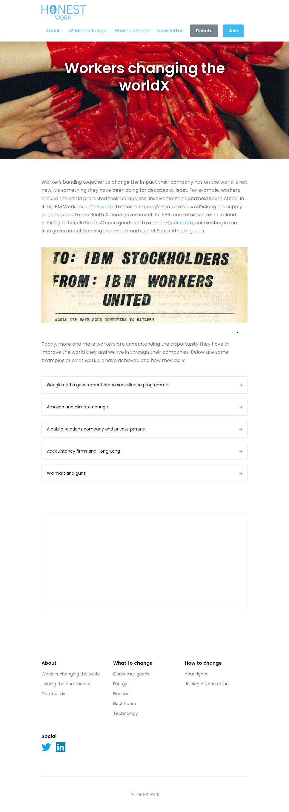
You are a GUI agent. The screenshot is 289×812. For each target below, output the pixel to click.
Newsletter (170, 30)
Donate (204, 31)
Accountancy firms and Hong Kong (145, 451)
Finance (121, 694)
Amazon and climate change (145, 407)
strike (186, 222)
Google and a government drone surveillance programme (145, 385)
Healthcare (124, 704)
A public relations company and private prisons (145, 429)
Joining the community (65, 684)
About (53, 30)
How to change (132, 30)
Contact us (53, 694)
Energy (120, 684)
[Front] (63, 10)
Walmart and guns (145, 473)
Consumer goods (131, 674)
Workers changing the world (70, 674)
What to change (87, 30)
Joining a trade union (207, 684)
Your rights (196, 674)
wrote (108, 206)
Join (233, 31)
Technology (125, 713)
